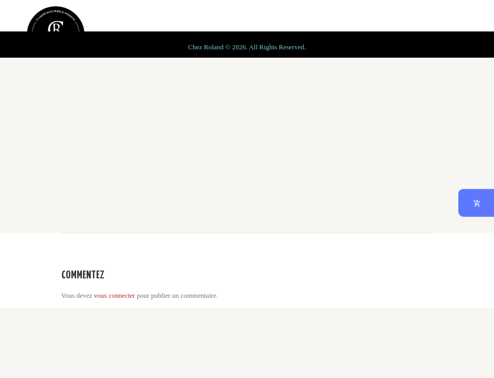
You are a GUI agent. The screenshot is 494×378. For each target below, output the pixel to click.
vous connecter (114, 295)
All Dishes (170, 146)
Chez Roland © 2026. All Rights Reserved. (247, 355)
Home (123, 147)
